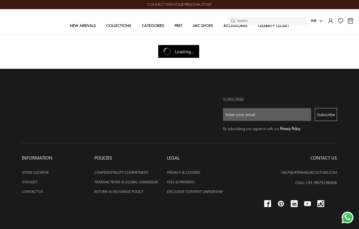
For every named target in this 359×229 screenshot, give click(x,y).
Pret (178, 25)
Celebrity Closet (273, 25)
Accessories (235, 25)
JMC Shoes (203, 25)
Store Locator (35, 172)
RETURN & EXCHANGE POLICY (119, 191)
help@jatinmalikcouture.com (309, 172)
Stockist (30, 181)
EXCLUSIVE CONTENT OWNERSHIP (195, 191)
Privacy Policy (290, 128)
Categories (153, 25)
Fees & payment (181, 181)
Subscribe (326, 114)
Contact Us (32, 191)
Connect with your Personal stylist (179, 4)
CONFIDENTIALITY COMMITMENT (121, 172)
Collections (118, 25)
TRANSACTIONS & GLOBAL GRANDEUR (126, 181)
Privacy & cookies (183, 172)
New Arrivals (83, 25)
